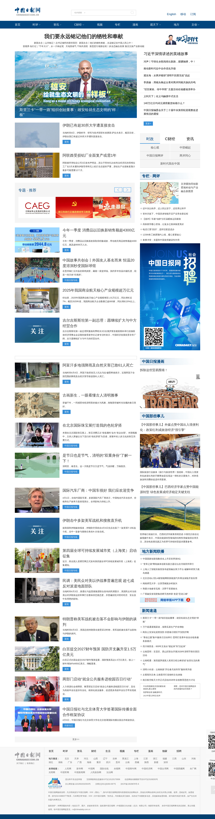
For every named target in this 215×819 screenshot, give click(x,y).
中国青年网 (131, 768)
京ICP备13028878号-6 (129, 784)
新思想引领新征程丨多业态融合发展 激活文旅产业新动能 (117, 46)
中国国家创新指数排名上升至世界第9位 (162, 559)
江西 (174, 758)
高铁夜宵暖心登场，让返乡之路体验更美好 (163, 224)
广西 (79, 762)
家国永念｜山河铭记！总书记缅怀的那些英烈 (55, 43)
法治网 (109, 772)
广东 (70, 762)
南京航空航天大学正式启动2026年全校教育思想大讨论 (169, 680)
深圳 (166, 762)
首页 (17, 24)
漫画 (135, 24)
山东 (184, 758)
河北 (86, 758)
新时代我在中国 (170, 163)
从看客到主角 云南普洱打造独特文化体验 (162, 674)
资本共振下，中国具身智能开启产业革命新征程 (165, 213)
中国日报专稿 (70, 280)
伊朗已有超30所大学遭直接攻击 (89, 125)
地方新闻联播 (153, 551)
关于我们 (20, 763)
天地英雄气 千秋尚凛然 (77, 46)
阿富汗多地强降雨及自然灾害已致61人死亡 (98, 365)
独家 (164, 751)
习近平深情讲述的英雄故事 (166, 54)
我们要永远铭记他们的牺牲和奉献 (83, 36)
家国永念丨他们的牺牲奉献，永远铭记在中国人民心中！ (106, 43)
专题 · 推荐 (27, 190)
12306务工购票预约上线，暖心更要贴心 (162, 234)
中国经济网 (147, 768)
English (171, 14)
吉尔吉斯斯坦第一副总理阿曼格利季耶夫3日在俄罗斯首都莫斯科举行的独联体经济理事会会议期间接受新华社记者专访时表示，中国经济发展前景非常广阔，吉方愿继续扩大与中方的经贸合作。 (99, 335)
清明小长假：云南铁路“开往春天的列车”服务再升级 (167, 669)
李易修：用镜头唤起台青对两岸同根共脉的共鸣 (170, 82)
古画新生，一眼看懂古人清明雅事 (90, 395)
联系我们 (30, 763)
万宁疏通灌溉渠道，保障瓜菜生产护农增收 (163, 627)
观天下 (154, 24)
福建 (165, 758)
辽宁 (105, 758)
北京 (67, 758)
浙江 (155, 758)
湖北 (51, 762)
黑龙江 (125, 758)
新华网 (79, 768)
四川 (108, 762)
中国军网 (64, 772)
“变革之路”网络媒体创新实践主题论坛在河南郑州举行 (168, 564)
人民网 (68, 768)
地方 (176, 24)
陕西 (146, 762)
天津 (76, 758)
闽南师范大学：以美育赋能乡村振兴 (160, 583)
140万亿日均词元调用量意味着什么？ (164, 103)
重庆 (99, 762)
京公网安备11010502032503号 (78, 784)
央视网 (117, 768)
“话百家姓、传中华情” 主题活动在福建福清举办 (169, 89)
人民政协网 (95, 772)
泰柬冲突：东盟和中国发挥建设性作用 (161, 240)
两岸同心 (185, 155)
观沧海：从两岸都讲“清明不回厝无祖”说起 (167, 75)
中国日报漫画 (153, 361)
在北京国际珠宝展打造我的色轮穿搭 (92, 425)
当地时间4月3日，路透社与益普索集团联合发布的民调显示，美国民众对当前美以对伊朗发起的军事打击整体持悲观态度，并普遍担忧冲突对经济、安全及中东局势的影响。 (99, 595)
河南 (193, 758)
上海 (136, 758)
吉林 (115, 758)
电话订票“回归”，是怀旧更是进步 (158, 229)
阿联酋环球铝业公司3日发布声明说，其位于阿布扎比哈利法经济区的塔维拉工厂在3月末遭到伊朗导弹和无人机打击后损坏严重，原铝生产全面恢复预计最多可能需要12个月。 (99, 166)
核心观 (155, 147)
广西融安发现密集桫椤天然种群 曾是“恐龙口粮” (165, 594)
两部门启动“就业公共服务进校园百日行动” (97, 679)
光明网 (52, 772)
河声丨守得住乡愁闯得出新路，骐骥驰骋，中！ (170, 61)
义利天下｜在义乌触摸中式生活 (161, 96)
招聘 (179, 751)
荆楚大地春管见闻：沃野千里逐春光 (160, 588)
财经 (93, 751)
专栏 (117, 24)
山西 (95, 758)
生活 (107, 751)
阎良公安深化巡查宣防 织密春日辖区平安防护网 (166, 632)
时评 (35, 24)
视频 (100, 24)
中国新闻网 (79, 772)
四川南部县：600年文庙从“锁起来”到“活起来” (164, 646)
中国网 (91, 768)
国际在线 (104, 768)
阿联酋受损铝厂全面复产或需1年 (89, 155)
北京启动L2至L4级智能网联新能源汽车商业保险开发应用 (170, 578)
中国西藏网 (179, 768)
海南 (89, 762)
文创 (194, 24)
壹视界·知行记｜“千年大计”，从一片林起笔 (43, 46)
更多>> (75, 739)
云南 (127, 762)
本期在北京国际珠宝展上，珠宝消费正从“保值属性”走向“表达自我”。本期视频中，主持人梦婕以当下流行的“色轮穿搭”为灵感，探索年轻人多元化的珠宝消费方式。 (100, 436)
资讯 (56, 24)
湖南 (60, 762)
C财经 (78, 24)
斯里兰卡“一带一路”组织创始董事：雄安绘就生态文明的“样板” (67, 112)
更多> (148, 123)
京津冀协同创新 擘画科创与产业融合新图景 (189, 188)
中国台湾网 (163, 768)
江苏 (145, 758)
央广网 (193, 768)
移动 (183, 14)
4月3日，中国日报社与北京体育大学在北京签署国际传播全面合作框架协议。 (99, 720)
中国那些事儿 (153, 416)
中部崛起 (185, 147)
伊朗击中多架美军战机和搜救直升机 (92, 520)
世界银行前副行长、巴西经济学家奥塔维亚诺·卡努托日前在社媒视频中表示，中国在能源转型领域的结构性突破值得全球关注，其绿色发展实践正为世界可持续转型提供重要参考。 (169, 538)
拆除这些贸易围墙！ (154, 370)
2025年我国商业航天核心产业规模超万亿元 (98, 290)
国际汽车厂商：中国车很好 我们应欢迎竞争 (98, 490)
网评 (156, 176)
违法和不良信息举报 (73, 779)
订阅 (193, 14)
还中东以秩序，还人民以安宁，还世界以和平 (164, 208)
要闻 (66, 142)
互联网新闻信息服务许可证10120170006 (103, 779)
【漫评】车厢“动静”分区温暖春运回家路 (162, 219)
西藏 (137, 762)
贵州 (118, 762)
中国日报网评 (155, 155)
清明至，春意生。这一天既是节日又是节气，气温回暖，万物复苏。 (95, 466)
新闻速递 (149, 611)
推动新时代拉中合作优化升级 (160, 68)
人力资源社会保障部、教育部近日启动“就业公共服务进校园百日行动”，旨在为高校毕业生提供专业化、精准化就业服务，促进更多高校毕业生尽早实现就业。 (99, 690)
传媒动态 (68, 725)
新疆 (156, 762)
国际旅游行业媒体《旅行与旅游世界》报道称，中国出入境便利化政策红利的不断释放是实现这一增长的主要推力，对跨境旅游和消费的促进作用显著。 (169, 476)
